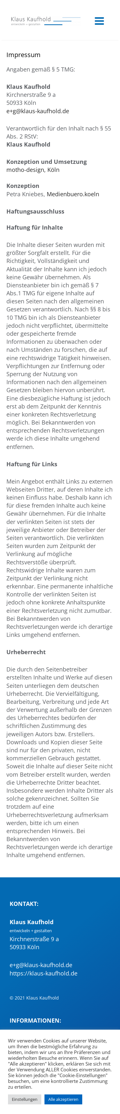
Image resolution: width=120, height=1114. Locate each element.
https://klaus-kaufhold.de (43, 973)
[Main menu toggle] (99, 20)
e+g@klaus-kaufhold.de (37, 111)
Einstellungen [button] (24, 1099)
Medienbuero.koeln (73, 194)
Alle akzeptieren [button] (63, 1099)
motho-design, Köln (33, 169)
